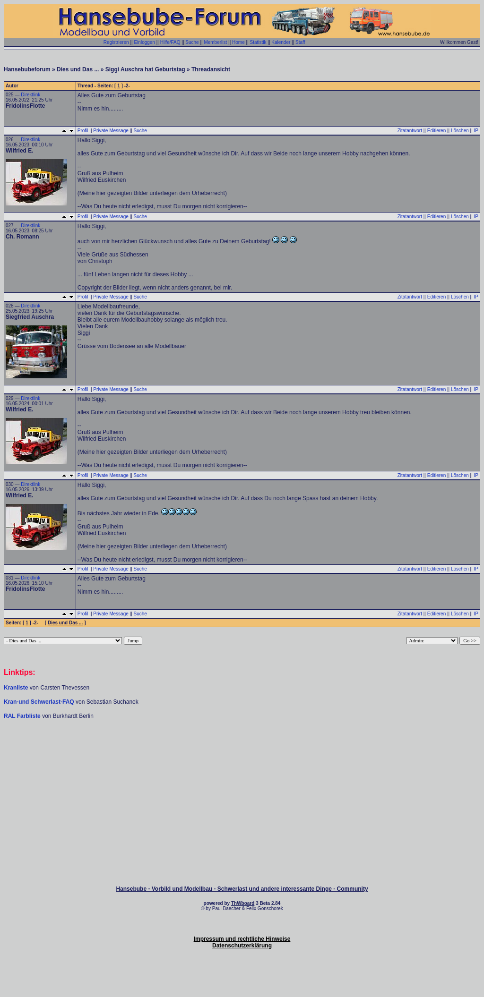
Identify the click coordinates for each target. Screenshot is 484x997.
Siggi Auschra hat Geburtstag (145, 69)
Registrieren (116, 42)
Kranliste (16, 687)
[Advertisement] (242, 748)
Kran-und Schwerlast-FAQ (40, 702)
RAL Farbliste (23, 716)
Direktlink (30, 94)
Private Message (110, 130)
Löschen (460, 130)
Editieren (436, 130)
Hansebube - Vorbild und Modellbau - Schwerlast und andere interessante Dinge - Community (242, 889)
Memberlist (215, 42)
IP (476, 130)
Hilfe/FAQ (170, 42)
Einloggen (144, 42)
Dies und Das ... (78, 69)
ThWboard (242, 903)
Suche (192, 42)
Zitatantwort (410, 130)
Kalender (280, 42)
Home (238, 42)
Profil (83, 130)
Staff (300, 42)
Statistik (258, 42)
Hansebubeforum (27, 69)
